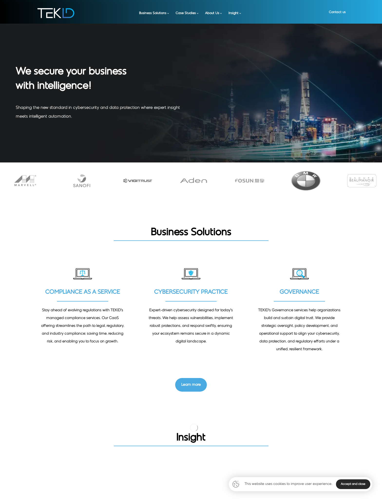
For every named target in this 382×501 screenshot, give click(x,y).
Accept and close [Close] (353, 484)
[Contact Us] (191, 385)
